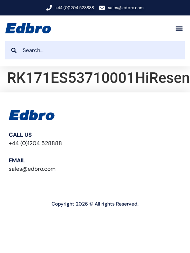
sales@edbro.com (32, 169)
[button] (179, 28)
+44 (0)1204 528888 (35, 143)
